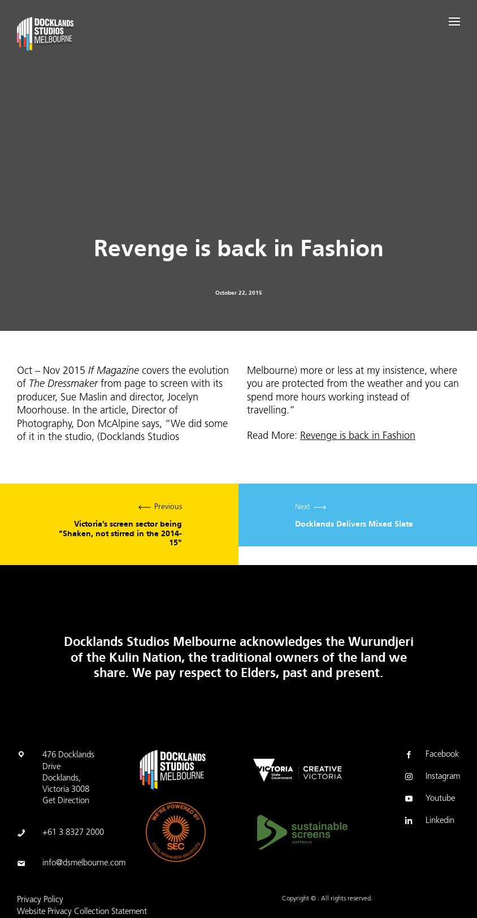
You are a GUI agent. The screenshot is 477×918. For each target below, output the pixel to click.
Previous (119, 524)
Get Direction (65, 801)
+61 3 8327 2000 (73, 833)
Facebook (431, 755)
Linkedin (428, 822)
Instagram (431, 777)
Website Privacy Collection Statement (82, 912)
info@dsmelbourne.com (83, 863)
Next (357, 515)
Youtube (429, 799)
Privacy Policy (40, 900)
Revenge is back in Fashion (357, 436)
